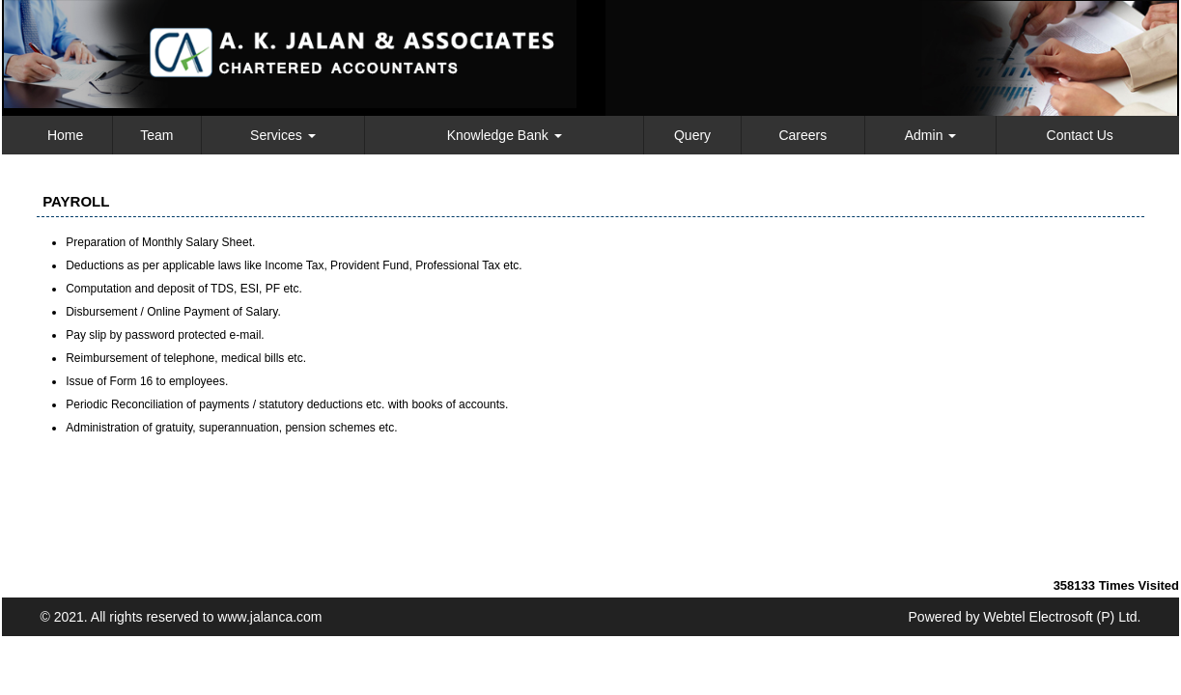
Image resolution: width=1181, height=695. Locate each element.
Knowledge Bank (504, 135)
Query (692, 135)
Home (65, 135)
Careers (802, 135)
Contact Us (1080, 135)
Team (156, 135)
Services (283, 135)
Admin (931, 135)
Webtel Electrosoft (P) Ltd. (1061, 617)
